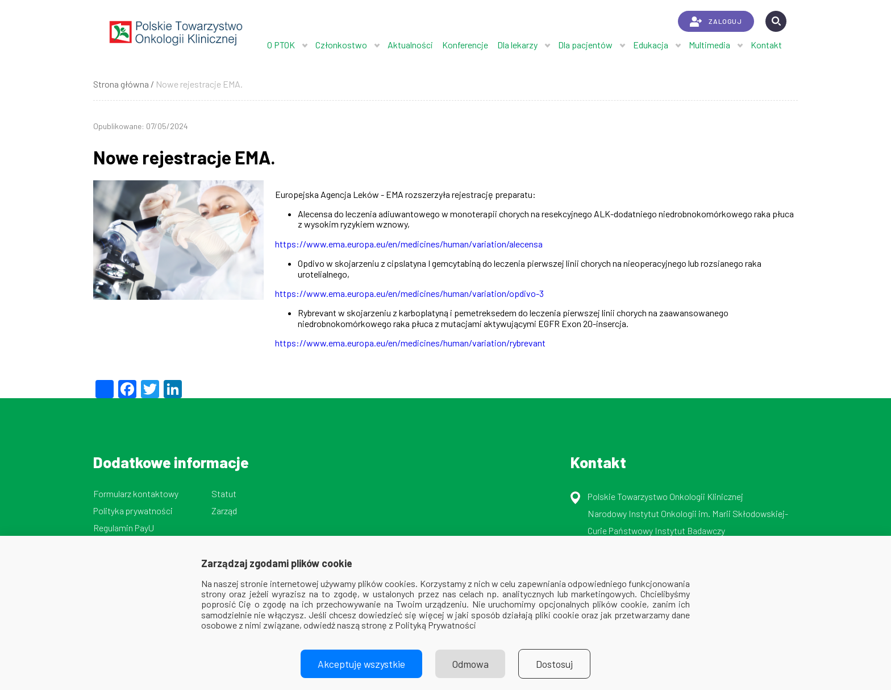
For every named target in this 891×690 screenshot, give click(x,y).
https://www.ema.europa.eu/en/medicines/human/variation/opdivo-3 (409, 293)
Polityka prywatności (133, 510)
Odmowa (470, 664)
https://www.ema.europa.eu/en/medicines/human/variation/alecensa (409, 243)
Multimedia (709, 44)
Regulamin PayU (123, 527)
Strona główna (121, 83)
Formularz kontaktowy (135, 493)
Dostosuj (554, 664)
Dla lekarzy (517, 44)
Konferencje (465, 44)
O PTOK (281, 44)
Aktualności (410, 44)
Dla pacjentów (585, 44)
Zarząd (224, 510)
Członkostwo (341, 44)
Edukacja (650, 44)
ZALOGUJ (716, 21)
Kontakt (766, 44)
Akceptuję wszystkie (361, 664)
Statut (223, 493)
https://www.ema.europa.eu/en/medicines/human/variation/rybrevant (410, 342)
